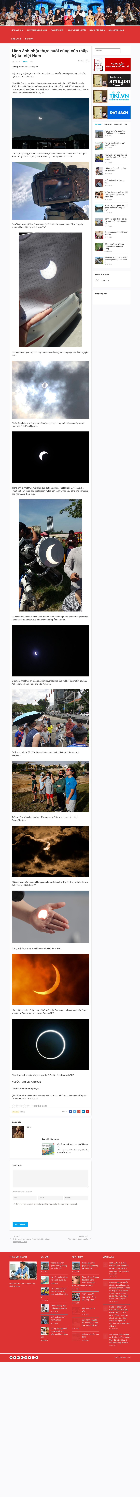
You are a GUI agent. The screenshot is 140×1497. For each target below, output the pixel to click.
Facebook (105, 280)
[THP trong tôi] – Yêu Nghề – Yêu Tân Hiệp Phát (88, 1322)
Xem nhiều (108, 124)
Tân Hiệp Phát (57, 30)
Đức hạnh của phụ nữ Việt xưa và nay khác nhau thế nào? (90, 1348)
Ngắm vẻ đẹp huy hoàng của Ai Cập (119, 1363)
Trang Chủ (17, 30)
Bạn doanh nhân (116, 30)
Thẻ (125, 124)
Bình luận (118, 124)
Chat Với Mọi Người (77, 30)
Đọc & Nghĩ (16, 39)
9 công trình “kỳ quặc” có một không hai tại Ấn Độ (59, 1291)
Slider (22, 1137)
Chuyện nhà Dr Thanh (37, 30)
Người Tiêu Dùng (97, 30)
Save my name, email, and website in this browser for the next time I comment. (46, 1230)
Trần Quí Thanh (125, 1383)
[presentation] (32, 1240)
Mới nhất (98, 124)
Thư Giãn (29, 39)
